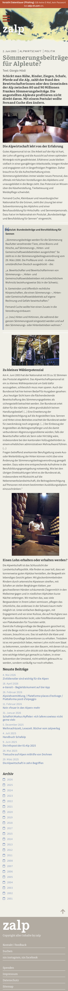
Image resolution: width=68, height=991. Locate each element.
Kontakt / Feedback (14, 945)
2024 (8, 790)
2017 (8, 828)
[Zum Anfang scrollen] (63, 912)
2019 (8, 817)
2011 (7, 855)
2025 (8, 785)
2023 (8, 795)
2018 (8, 823)
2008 (8, 860)
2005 (8, 877)
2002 (8, 893)
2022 (8, 801)
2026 (8, 779)
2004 (8, 882)
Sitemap (8, 986)
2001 (8, 898)
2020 (8, 812)
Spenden (8, 967)
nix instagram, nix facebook (20, 957)
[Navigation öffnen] (6, 19)
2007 (8, 866)
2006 (8, 871)
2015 (8, 833)
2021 (8, 806)
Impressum (10, 974)
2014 (8, 839)
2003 (8, 887)
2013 (8, 844)
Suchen (7, 951)
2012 (8, 850)
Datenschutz (11, 980)
